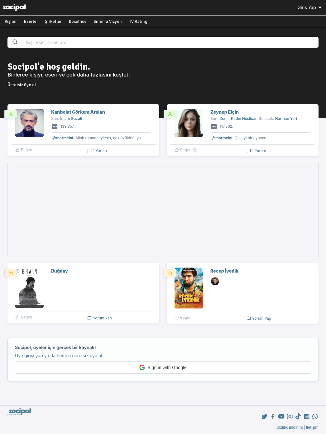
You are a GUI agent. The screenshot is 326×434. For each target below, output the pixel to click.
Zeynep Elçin (224, 112)
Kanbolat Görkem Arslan (78, 112)
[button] (163, 367)
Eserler (31, 21)
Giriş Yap (310, 7)
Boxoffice (78, 21)
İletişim (312, 427)
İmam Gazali (71, 118)
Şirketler (53, 21)
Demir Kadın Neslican (238, 118)
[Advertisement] (163, 209)
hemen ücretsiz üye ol (79, 355)
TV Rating (138, 21)
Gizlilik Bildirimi (289, 427)
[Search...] (170, 42)
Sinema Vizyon (107, 21)
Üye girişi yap (29, 355)
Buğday (59, 271)
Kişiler (11, 21)
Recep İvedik (224, 271)
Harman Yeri (286, 118)
